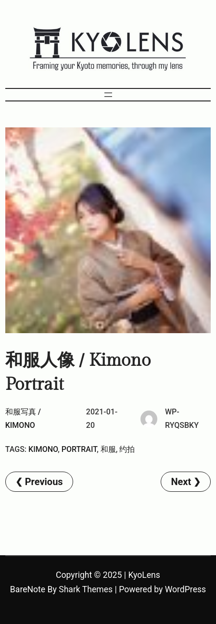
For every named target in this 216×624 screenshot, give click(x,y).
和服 (108, 449)
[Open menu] (108, 94)
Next (181, 481)
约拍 (127, 449)
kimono (43, 449)
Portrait (79, 449)
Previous (44, 481)
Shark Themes (86, 589)
